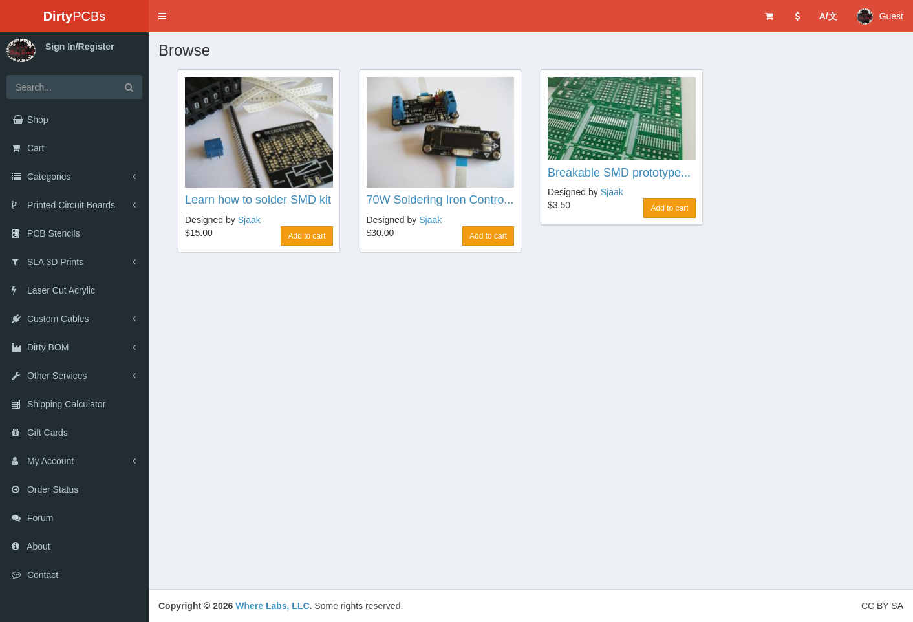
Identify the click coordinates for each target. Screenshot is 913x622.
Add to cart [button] (306, 236)
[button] (162, 16)
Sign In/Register (79, 46)
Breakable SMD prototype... (619, 172)
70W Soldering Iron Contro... (440, 199)
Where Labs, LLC (272, 606)
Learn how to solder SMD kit (258, 199)
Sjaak (249, 220)
